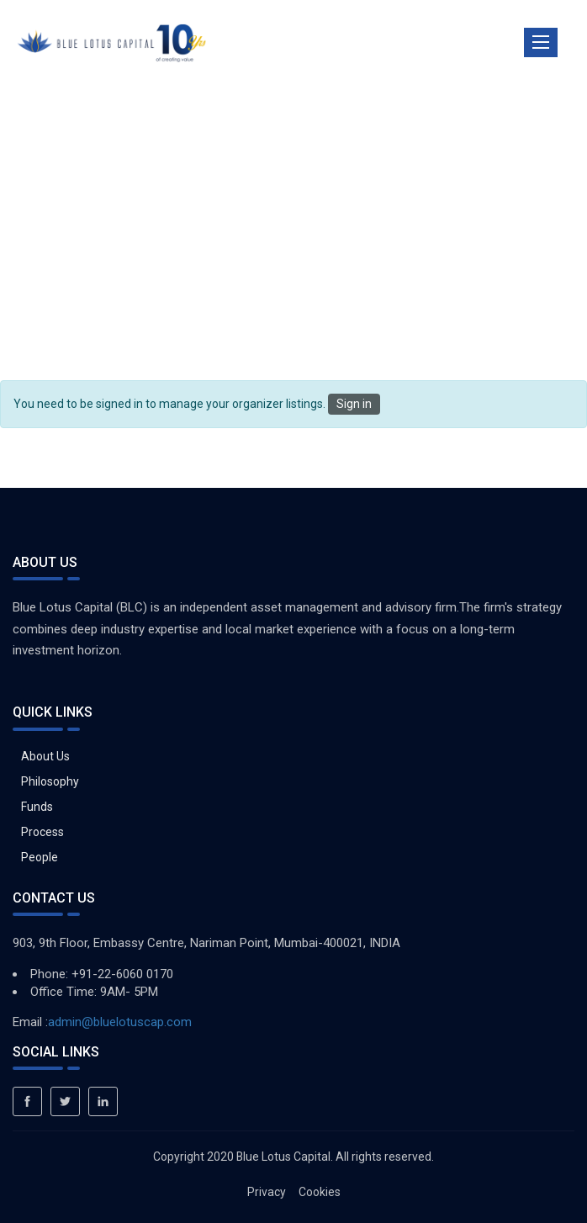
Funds (37, 806)
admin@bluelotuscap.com (120, 1022)
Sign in (354, 403)
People (39, 857)
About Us (45, 756)
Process (42, 832)
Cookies (320, 1192)
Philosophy (50, 781)
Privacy (266, 1192)
